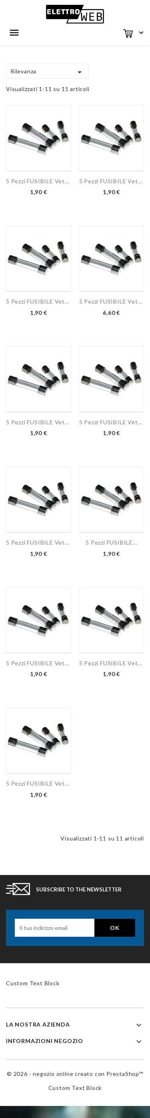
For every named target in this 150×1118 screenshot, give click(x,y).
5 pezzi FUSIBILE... (111, 542)
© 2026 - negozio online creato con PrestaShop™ (75, 1073)
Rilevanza (47, 72)
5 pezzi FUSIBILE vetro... (38, 181)
